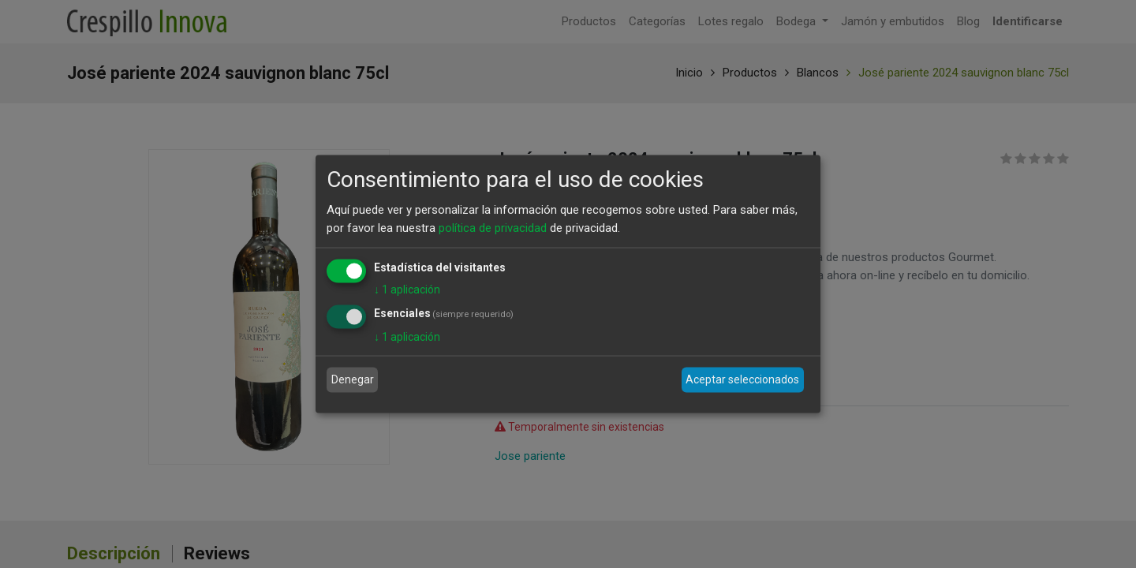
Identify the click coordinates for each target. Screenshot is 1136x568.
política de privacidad (493, 227)
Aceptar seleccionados (742, 379)
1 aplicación (407, 289)
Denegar (352, 379)
